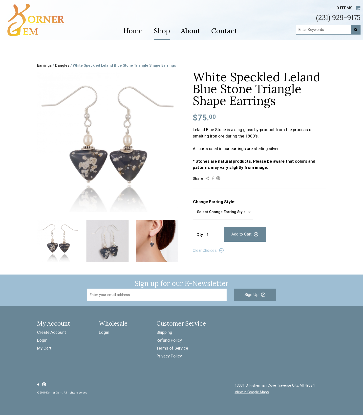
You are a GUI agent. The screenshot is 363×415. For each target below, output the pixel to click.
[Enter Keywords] (328, 30)
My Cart (44, 348)
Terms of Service (172, 348)
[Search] (356, 30)
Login (42, 340)
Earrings (44, 65)
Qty (199, 234)
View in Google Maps (252, 392)
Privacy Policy (169, 356)
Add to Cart (242, 234)
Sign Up (251, 295)
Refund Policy (169, 340)
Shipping (164, 332)
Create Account (51, 332)
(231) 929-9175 (338, 17)
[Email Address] (157, 295)
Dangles (62, 65)
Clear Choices (205, 250)
